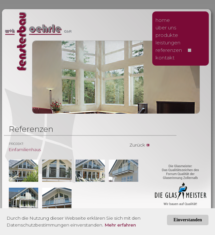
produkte (167, 35)
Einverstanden (188, 219)
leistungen (168, 42)
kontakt (165, 58)
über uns (166, 27)
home (163, 20)
